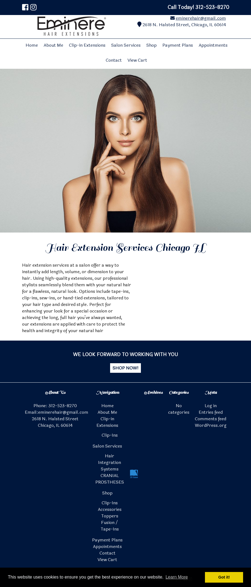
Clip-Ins (110, 435)
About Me (53, 45)
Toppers (109, 515)
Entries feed (211, 412)
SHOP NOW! (125, 368)
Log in (211, 405)
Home (32, 45)
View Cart (137, 60)
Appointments (213, 45)
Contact (114, 60)
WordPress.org (210, 425)
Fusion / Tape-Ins (110, 525)
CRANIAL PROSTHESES (109, 478)
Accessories (110, 509)
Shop (151, 45)
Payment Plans (177, 45)
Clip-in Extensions (87, 45)
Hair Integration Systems (109, 462)
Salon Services (126, 45)
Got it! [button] (224, 577)
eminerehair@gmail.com (201, 18)
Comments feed (210, 418)
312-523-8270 (63, 405)
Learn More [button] (176, 577)
